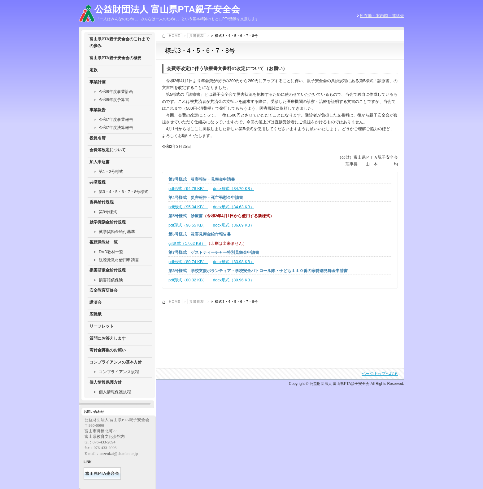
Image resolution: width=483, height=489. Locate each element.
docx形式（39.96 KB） (233, 280)
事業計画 (97, 82)
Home (175, 35)
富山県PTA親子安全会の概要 (115, 57)
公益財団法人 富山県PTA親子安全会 (167, 9)
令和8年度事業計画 (116, 91)
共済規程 (196, 35)
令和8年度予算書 (114, 99)
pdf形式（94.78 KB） (188, 188)
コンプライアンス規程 (119, 371)
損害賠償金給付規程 (107, 270)
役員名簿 (97, 138)
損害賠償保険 (111, 280)
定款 (93, 70)
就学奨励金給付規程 (107, 222)
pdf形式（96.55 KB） (188, 225)
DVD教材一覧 (111, 251)
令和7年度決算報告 (116, 127)
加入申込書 (99, 162)
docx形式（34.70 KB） (233, 188)
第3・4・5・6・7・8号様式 (123, 191)
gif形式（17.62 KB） (187, 243)
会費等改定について (107, 150)
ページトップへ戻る (380, 373)
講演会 (95, 302)
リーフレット (101, 326)
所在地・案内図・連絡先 (382, 15)
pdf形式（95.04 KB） (188, 207)
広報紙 (95, 314)
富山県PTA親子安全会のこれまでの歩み (119, 42)
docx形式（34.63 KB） (233, 207)
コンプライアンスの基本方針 (115, 362)
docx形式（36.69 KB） (233, 225)
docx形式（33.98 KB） (233, 261)
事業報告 (97, 110)
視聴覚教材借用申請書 (119, 260)
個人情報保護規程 (115, 392)
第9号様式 (108, 211)
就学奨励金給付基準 (117, 231)
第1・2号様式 (111, 171)
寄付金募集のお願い (107, 350)
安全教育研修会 (103, 290)
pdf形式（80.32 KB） (188, 280)
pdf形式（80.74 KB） (188, 261)
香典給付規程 (101, 202)
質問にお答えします (107, 338)
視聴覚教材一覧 (103, 242)
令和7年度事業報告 (116, 119)
